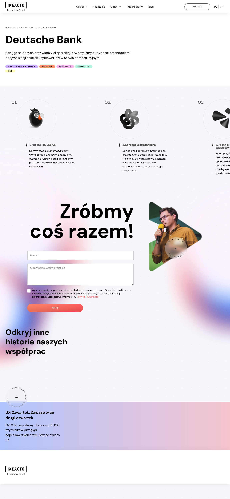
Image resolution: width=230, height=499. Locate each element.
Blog (151, 6)
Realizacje (99, 6)
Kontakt (197, 6)
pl (215, 6)
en (221, 6)
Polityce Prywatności (88, 296)
